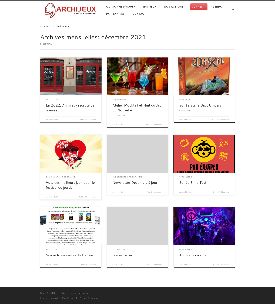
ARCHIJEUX (57, 293)
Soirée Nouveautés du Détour (69, 254)
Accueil (44, 26)
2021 (53, 26)
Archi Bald (53, 120)
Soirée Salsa (122, 254)
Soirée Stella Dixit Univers (200, 105)
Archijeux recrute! (193, 254)
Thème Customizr (89, 298)
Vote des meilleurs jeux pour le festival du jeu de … (70, 185)
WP (57, 298)
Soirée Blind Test (192, 182)
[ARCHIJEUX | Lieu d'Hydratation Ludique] (70, 9)
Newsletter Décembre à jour (134, 182)
